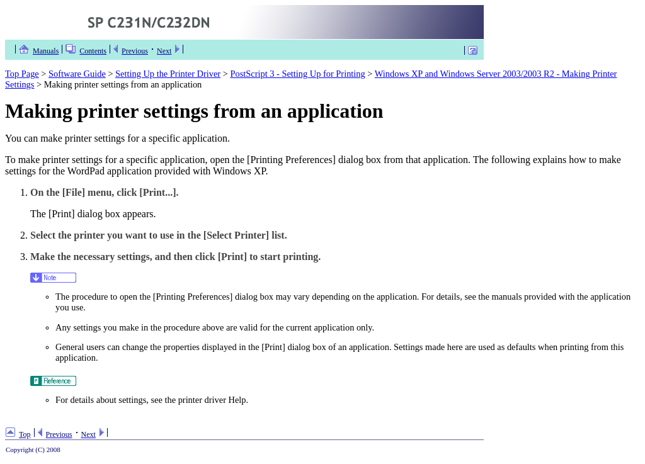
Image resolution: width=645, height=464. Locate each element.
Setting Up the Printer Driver (167, 74)
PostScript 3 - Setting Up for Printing (297, 74)
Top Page (22, 74)
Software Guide (77, 74)
